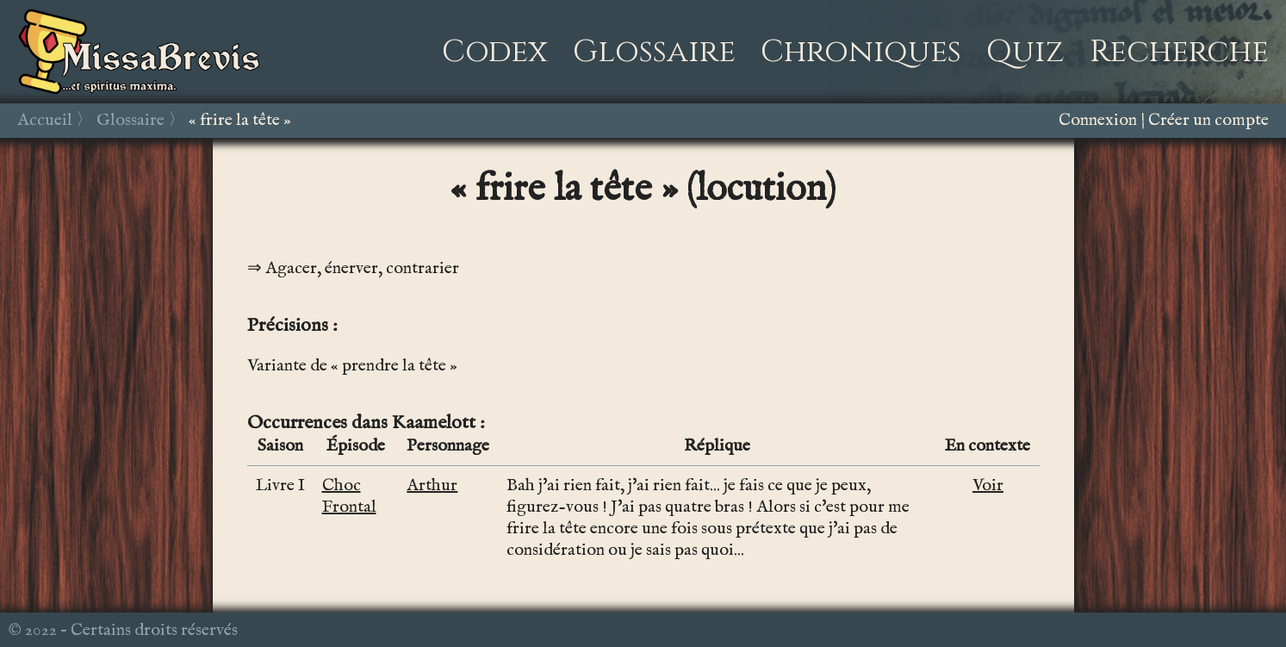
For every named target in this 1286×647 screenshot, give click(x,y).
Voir (987, 485)
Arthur (432, 485)
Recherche (1179, 51)
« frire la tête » (240, 120)
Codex (495, 51)
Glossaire (654, 51)
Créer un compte (1208, 120)
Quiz (1025, 51)
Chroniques (861, 51)
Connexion (1098, 120)
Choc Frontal (349, 496)
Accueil (44, 120)
